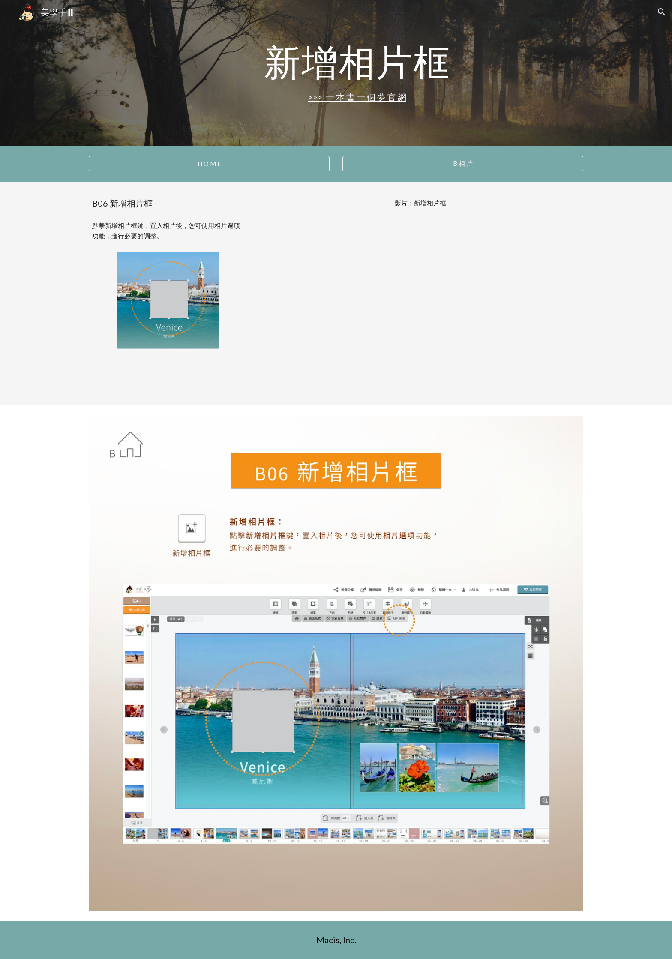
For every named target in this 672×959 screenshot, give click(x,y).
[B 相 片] (463, 163)
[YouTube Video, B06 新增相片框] (420, 304)
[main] (357, 61)
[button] (661, 12)
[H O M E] (209, 164)
